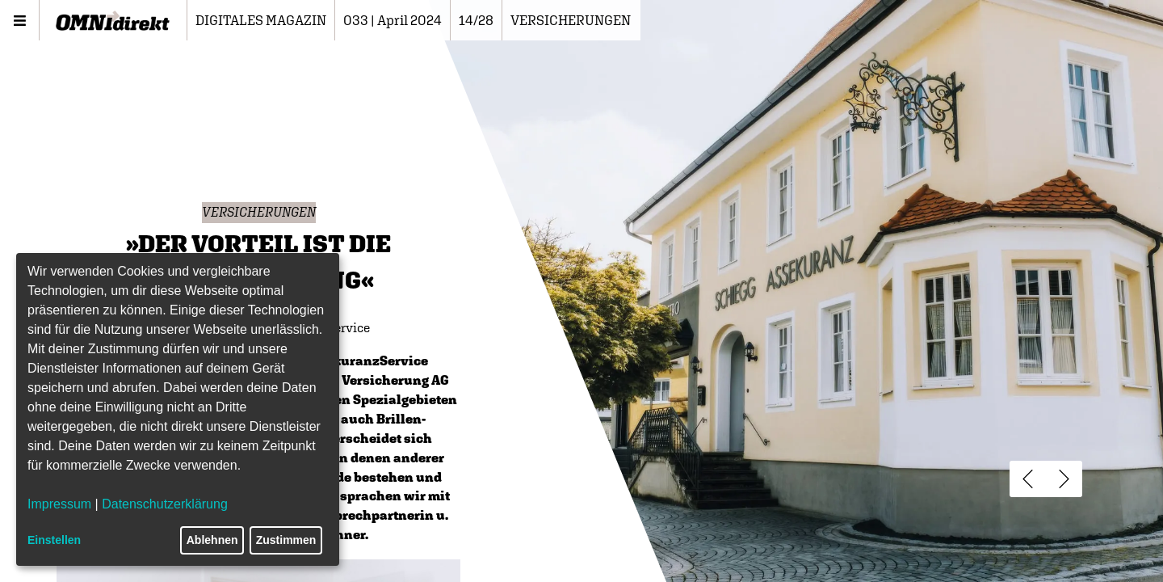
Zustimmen (286, 540)
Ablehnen (212, 540)
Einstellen (54, 540)
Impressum (59, 504)
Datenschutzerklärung (165, 504)
